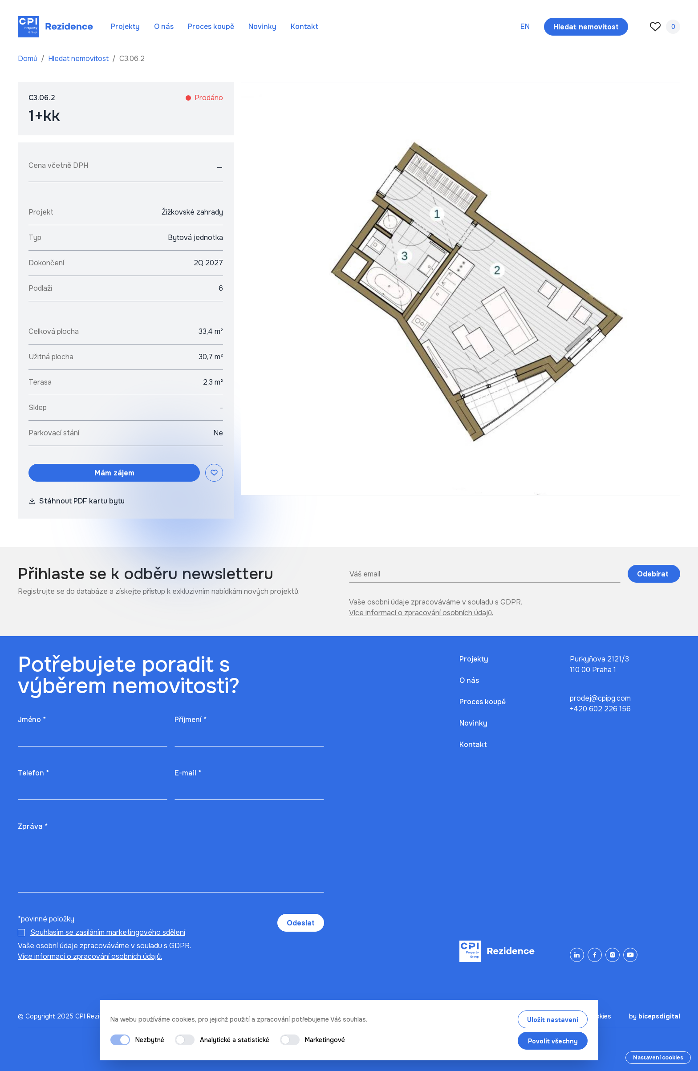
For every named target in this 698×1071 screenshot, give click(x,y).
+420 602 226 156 (600, 709)
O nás (164, 26)
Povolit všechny (553, 1041)
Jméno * (32, 719)
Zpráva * (33, 826)
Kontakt (304, 26)
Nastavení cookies (658, 1057)
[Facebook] (595, 955)
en (525, 26)
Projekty (125, 26)
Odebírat (654, 574)
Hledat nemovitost (79, 58)
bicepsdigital (659, 1016)
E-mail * (187, 773)
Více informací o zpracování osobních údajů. (421, 612)
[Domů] (55, 26)
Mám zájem (114, 473)
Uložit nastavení (552, 1020)
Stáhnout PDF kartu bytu (76, 501)
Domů (28, 58)
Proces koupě (211, 26)
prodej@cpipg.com (600, 698)
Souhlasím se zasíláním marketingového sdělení (107, 932)
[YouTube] (630, 955)
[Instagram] (612, 955)
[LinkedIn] (577, 955)
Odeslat (301, 923)
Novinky (262, 26)
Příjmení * (190, 719)
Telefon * (33, 773)
